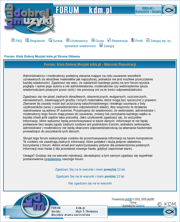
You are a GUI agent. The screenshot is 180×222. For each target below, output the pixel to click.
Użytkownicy (77, 40)
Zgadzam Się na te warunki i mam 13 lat (90, 169)
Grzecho (139, 205)
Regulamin (35, 40)
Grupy (156, 11)
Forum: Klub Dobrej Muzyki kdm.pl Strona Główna (42, 56)
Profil (137, 40)
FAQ (16, 40)
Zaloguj (106, 46)
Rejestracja (117, 40)
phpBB (128, 199)
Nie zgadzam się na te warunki (90, 183)
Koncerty (142, 11)
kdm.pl (147, 8)
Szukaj (55, 40)
